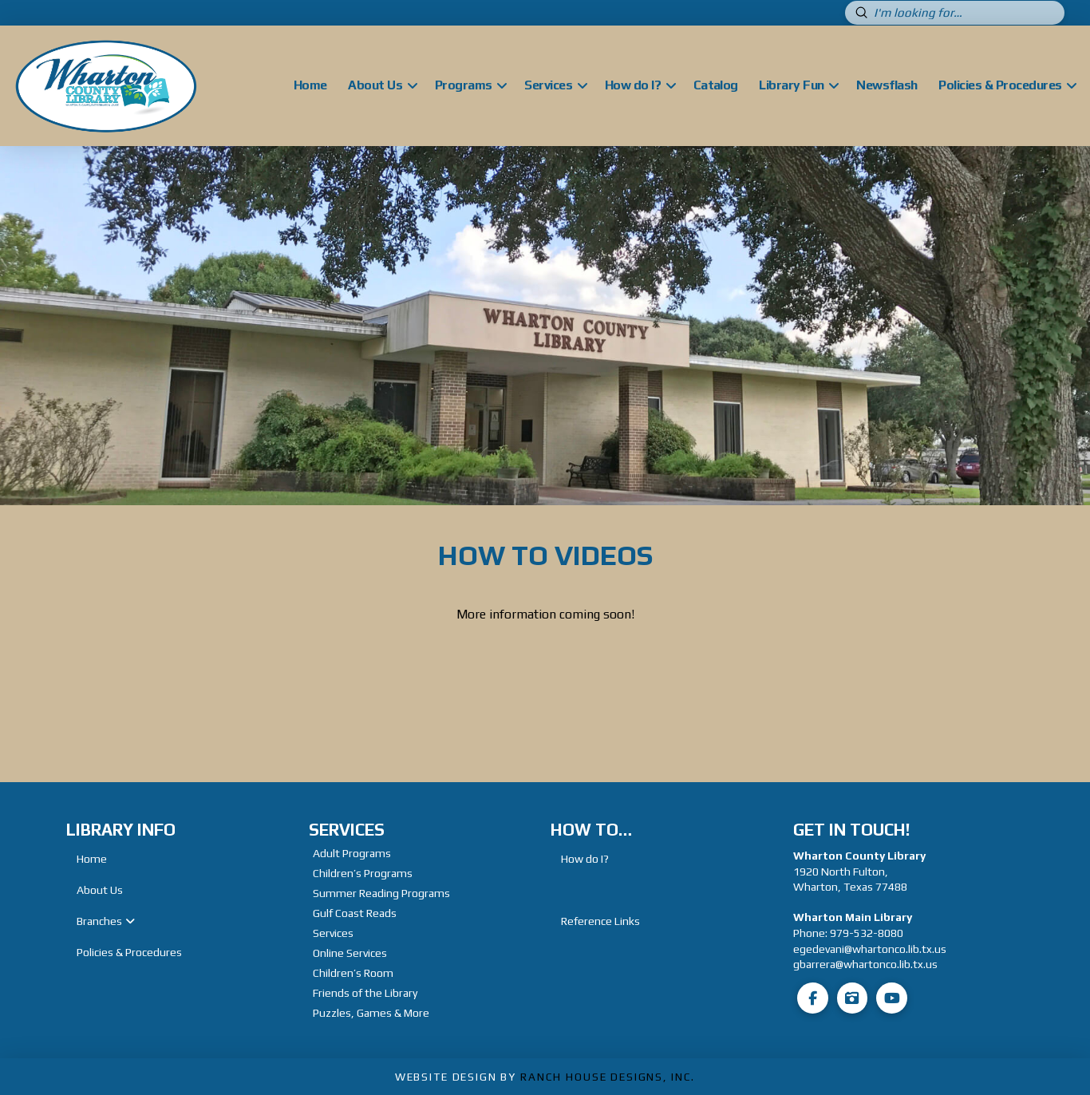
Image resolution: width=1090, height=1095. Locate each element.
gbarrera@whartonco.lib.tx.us (865, 964)
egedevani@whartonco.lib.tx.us (869, 949)
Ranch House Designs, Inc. (607, 1076)
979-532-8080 (866, 933)
